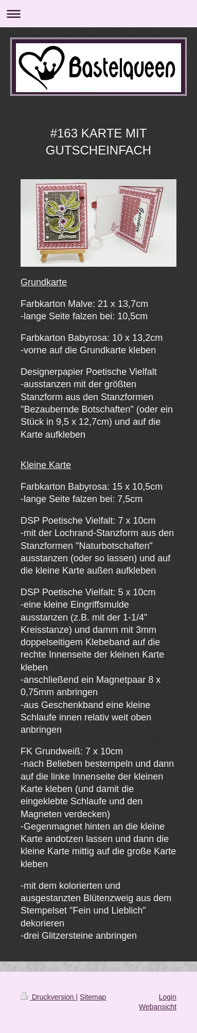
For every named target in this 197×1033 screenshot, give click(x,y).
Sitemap (93, 997)
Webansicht (157, 1007)
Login (167, 997)
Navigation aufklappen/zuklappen (98, 14)
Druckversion (48, 997)
